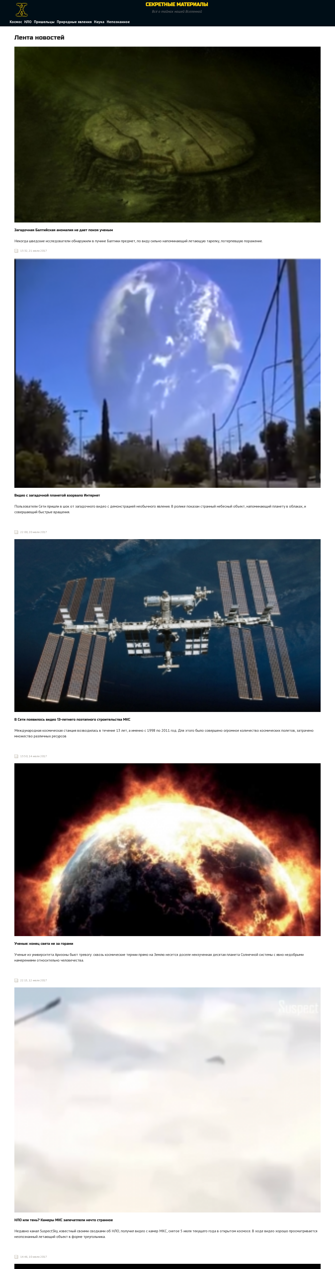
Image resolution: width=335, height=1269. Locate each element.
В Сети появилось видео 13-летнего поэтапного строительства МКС (72, 720)
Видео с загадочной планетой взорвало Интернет (57, 495)
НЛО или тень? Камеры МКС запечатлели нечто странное (63, 1220)
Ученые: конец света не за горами (43, 944)
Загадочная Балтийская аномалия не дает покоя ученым (63, 230)
